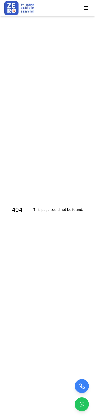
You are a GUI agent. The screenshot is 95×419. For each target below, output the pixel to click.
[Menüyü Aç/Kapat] (86, 8)
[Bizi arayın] (82, 386)
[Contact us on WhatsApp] (82, 404)
